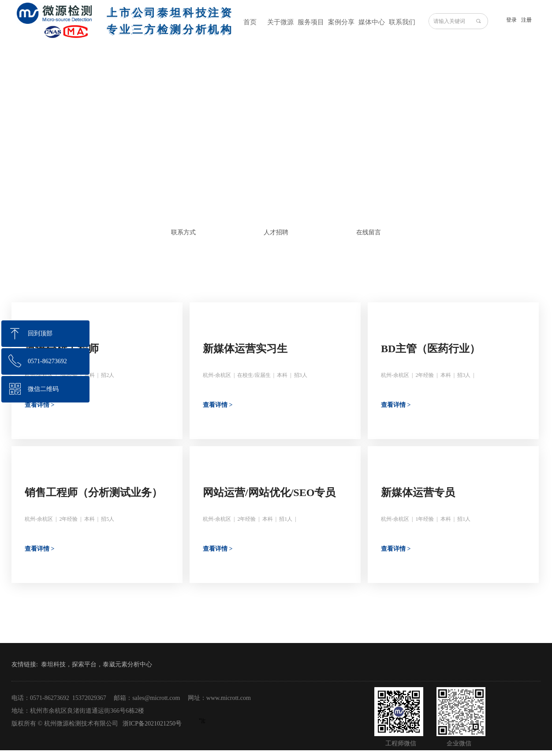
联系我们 (402, 22)
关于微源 (280, 22)
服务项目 (311, 22)
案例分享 (341, 22)
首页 (250, 22)
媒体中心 (371, 22)
